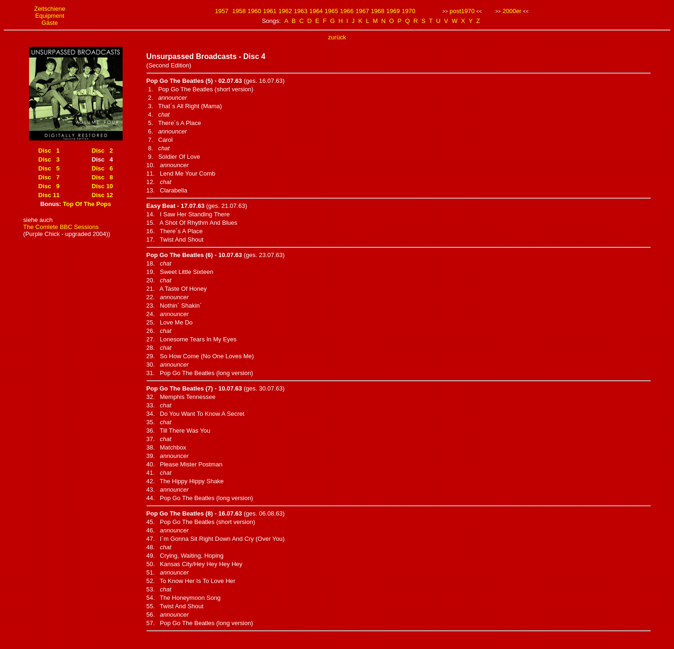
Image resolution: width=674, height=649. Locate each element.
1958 (239, 11)
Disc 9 (49, 186)
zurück (337, 37)
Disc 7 (49, 177)
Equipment (49, 15)
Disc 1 (49, 150)
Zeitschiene (49, 8)
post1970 (462, 11)
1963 (301, 11)
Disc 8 (102, 177)
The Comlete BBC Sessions (61, 226)
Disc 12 (102, 195)
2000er (511, 11)
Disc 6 (102, 168)
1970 (408, 11)
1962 (285, 11)
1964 (316, 11)
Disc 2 (102, 150)
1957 (221, 11)
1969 (393, 11)
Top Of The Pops (87, 203)
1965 (331, 11)
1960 (254, 11)
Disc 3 (49, 159)
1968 (377, 11)
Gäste (50, 22)
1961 (270, 11)
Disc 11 (49, 195)
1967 (362, 11)
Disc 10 (102, 186)
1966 (347, 11)
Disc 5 (49, 168)
